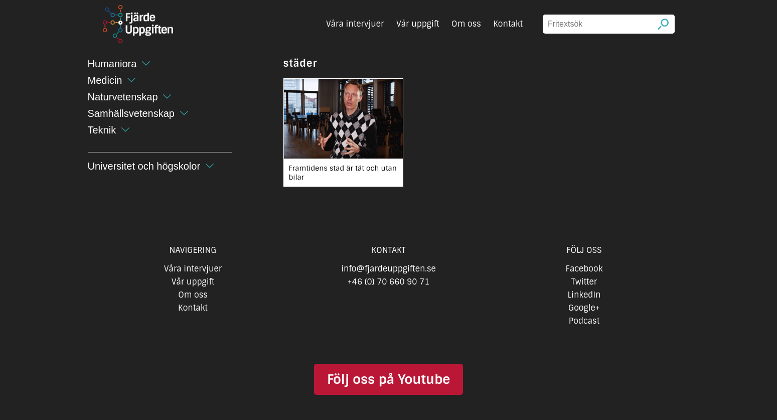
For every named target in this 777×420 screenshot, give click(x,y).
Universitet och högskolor (144, 166)
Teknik (102, 129)
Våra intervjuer (355, 24)
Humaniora (112, 63)
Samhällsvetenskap (131, 113)
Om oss (466, 24)
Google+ (584, 308)
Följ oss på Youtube (388, 379)
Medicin (105, 80)
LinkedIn (583, 295)
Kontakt (508, 24)
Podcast (584, 321)
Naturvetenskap (123, 96)
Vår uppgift (417, 24)
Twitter (584, 281)
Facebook (584, 268)
